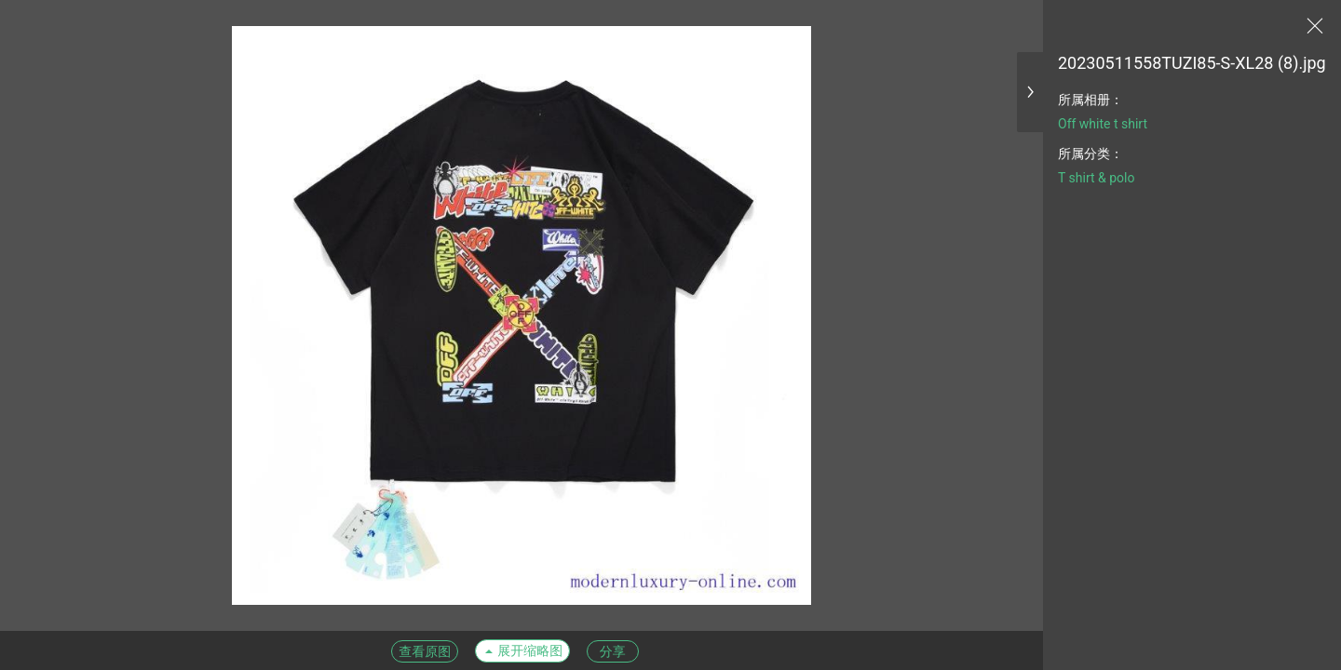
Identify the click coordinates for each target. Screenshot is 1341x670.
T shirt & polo (1096, 177)
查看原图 (425, 651)
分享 (613, 651)
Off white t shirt (1102, 123)
